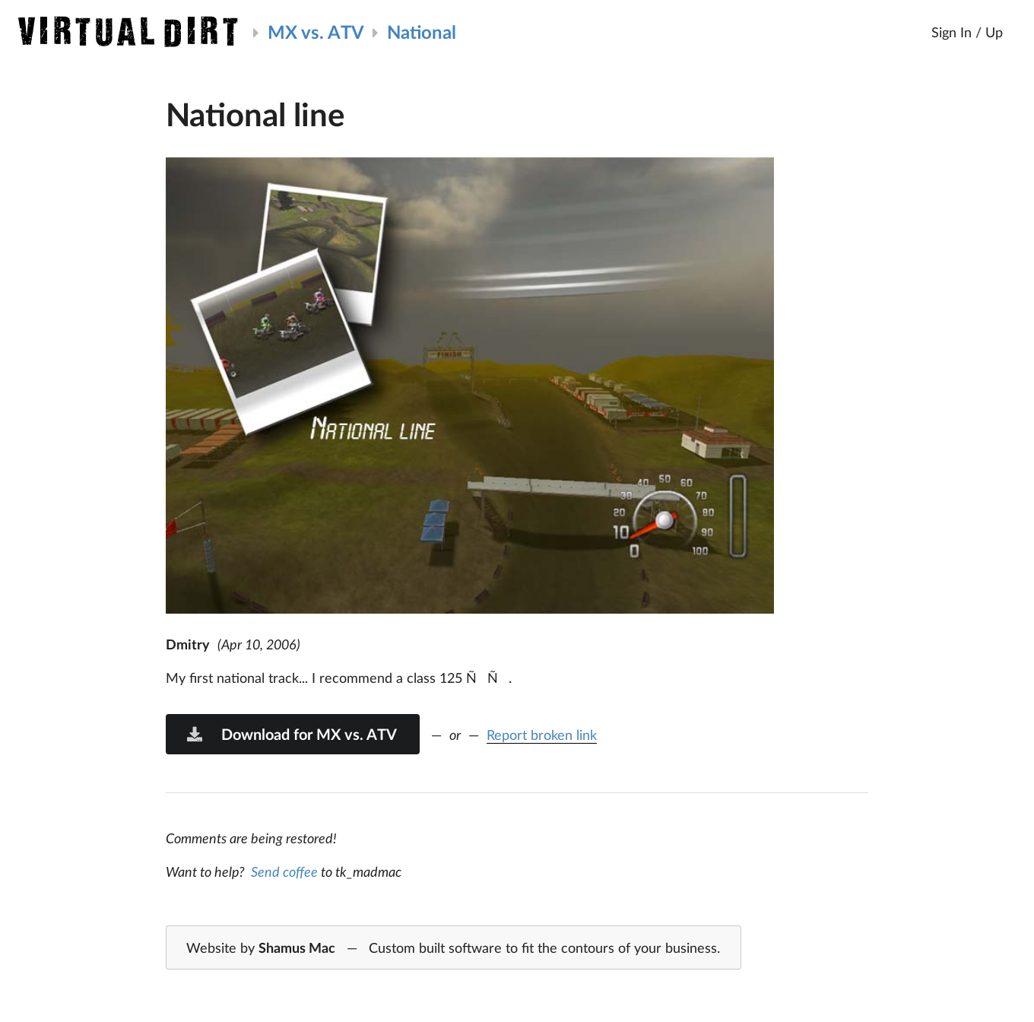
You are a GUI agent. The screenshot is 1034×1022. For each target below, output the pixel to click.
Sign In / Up (967, 32)
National (421, 32)
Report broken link (542, 734)
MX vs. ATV (316, 32)
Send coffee (284, 871)
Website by (453, 948)
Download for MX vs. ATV (291, 734)
